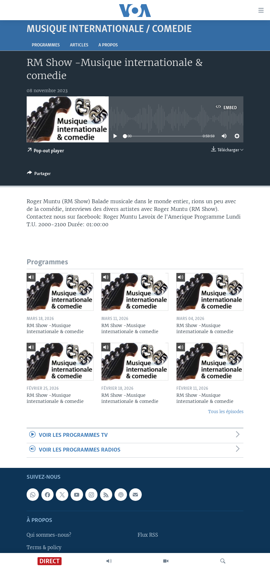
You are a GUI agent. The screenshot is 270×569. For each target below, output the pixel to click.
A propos (108, 45)
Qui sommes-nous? (49, 535)
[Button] (39, 175)
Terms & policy (44, 547)
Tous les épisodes (225, 411)
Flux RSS (148, 535)
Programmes (46, 45)
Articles (79, 45)
